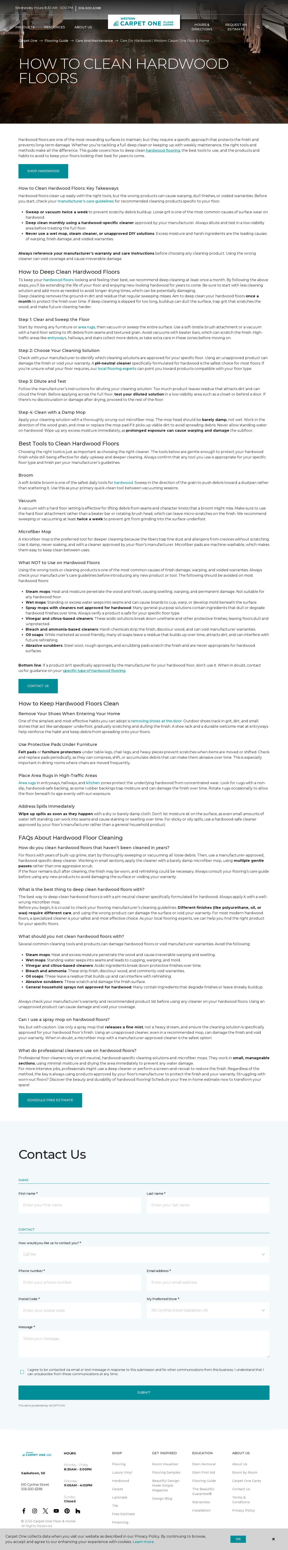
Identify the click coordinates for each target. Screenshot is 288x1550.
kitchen (93, 783)
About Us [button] (83, 27)
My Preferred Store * (163, 1299)
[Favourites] (267, 27)
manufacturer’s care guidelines (86, 201)
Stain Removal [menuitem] (204, 1464)
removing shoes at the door (156, 721)
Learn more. (143, 1542)
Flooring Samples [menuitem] (166, 1472)
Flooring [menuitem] (119, 1464)
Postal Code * (28, 1299)
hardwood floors (58, 280)
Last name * (156, 1193)
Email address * (159, 1270)
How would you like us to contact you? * (49, 1243)
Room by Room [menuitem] (244, 1472)
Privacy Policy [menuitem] (243, 1510)
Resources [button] (54, 27)
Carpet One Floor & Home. (54, 1521)
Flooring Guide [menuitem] (204, 1481)
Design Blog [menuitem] (162, 1499)
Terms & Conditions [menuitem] (241, 1499)
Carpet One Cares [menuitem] (246, 1481)
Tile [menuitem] (115, 1506)
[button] (258, 27)
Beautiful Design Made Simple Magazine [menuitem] (165, 1485)
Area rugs (27, 783)
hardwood (123, 482)
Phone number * (31, 1270)
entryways (56, 338)
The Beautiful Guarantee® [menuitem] (203, 1491)
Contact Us (38, 686)
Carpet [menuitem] (117, 1489)
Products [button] (25, 27)
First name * (28, 1193)
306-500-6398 (89, 8)
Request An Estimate (236, 27)
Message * (26, 1327)
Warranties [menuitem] (201, 1502)
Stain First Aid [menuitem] (203, 1472)
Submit (144, 1392)
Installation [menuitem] (201, 1510)
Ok (238, 1539)
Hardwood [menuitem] (120, 1481)
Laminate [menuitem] (119, 1497)
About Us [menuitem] (239, 1464)
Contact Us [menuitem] (241, 1489)
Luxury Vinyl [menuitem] (122, 1472)
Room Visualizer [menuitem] (165, 1464)
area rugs (86, 327)
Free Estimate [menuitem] (123, 1514)
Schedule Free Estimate (50, 1100)
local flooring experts (117, 369)
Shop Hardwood (43, 171)
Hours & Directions (201, 27)
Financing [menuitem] (120, 1522)
